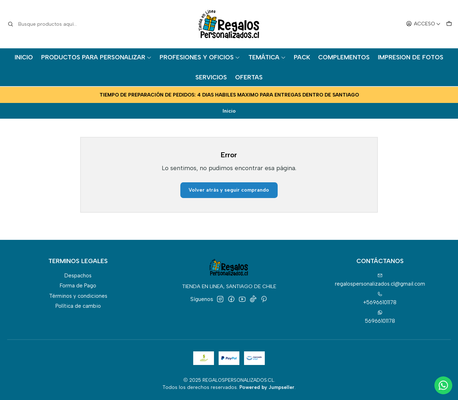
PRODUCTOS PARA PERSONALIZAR (96, 57)
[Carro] (448, 24)
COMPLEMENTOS (344, 57)
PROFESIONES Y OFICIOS (200, 57)
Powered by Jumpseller (266, 387)
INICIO (24, 57)
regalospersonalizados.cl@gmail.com (380, 280)
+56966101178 (379, 299)
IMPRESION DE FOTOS (410, 57)
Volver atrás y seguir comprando (229, 190)
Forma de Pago (78, 285)
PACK (302, 57)
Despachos (78, 275)
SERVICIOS (211, 77)
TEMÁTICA (267, 57)
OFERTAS (249, 77)
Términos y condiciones (78, 296)
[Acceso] (423, 24)
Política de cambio (78, 306)
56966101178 (380, 317)
